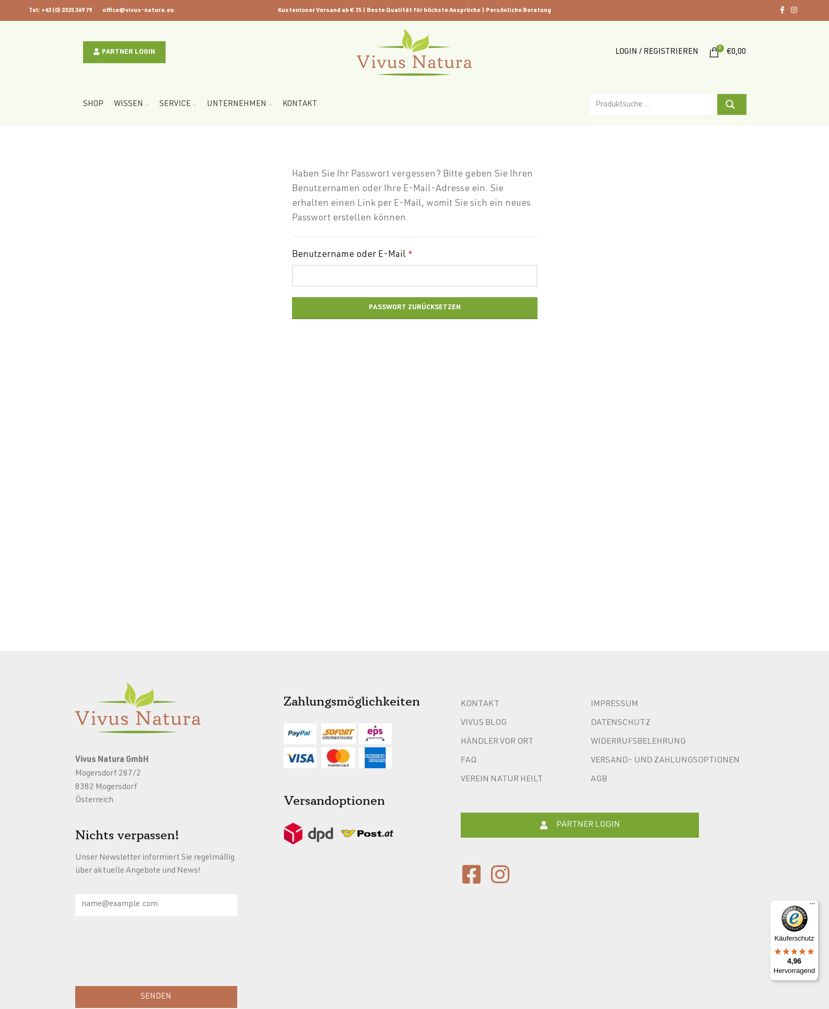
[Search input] (654, 104)
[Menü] (812, 906)
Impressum (614, 704)
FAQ (468, 761)
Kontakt (480, 704)
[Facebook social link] (782, 10)
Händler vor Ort (497, 742)
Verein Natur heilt (502, 780)
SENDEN (156, 997)
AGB (599, 780)
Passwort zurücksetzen (415, 307)
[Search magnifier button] (731, 104)
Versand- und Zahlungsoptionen (665, 761)
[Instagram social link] (794, 10)
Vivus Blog (484, 723)
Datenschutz (620, 723)
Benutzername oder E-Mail (352, 255)
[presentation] (154, 953)
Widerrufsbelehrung (638, 742)
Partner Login (124, 52)
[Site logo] (414, 53)
